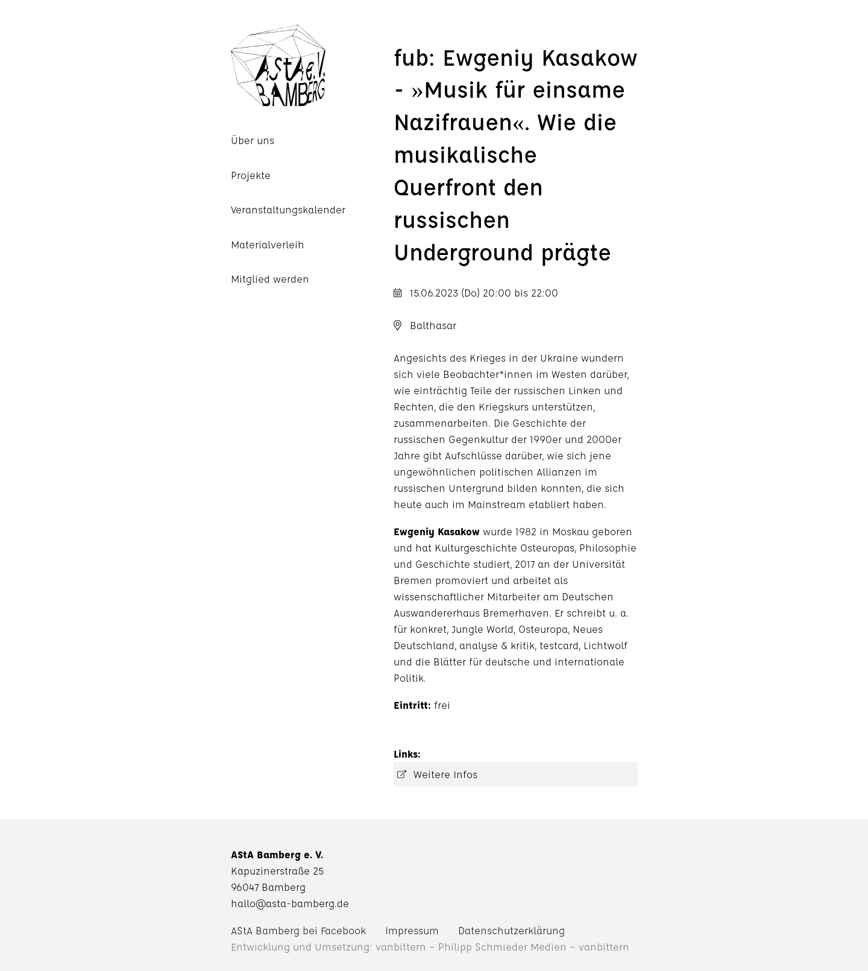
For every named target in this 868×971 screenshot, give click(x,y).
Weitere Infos (445, 774)
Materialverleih (267, 244)
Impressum (412, 930)
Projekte (251, 175)
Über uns (252, 140)
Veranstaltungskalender (288, 209)
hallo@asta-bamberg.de (290, 903)
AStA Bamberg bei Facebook (298, 930)
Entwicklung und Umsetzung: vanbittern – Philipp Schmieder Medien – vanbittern (430, 946)
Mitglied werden (270, 278)
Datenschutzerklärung (511, 930)
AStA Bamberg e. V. (312, 65)
